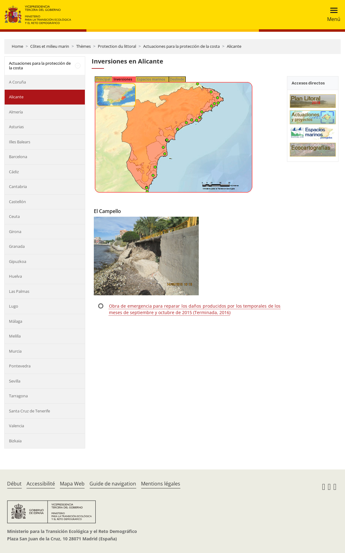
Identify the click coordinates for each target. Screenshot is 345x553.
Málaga (15, 321)
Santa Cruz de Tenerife (29, 411)
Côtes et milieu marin (49, 46)
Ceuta (14, 216)
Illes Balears (19, 142)
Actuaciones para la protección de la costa (181, 46)
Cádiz (14, 171)
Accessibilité (41, 483)
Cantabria (18, 186)
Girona (15, 231)
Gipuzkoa (17, 261)
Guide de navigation (112, 483)
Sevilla (14, 381)
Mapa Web (72, 483)
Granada (17, 246)
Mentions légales (160, 483)
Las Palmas (19, 291)
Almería (16, 112)
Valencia (16, 425)
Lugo (13, 306)
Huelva (15, 276)
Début (14, 483)
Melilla (15, 336)
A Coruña (17, 82)
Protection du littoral (117, 46)
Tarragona (18, 396)
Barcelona (18, 156)
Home (17, 46)
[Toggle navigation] (332, 14)
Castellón (17, 201)
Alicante (234, 46)
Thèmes (83, 46)
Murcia (15, 351)
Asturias (16, 126)
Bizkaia (15, 441)
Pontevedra (20, 366)
